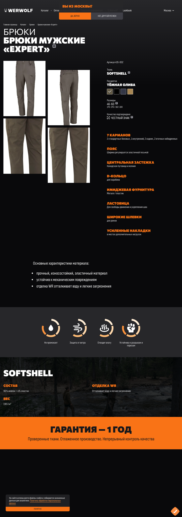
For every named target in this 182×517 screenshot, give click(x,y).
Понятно (38, 509)
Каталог (45, 10)
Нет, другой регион (107, 16)
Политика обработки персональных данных (35, 502)
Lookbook (127, 10)
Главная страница (10, 24)
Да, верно (75, 16)
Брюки (32, 24)
